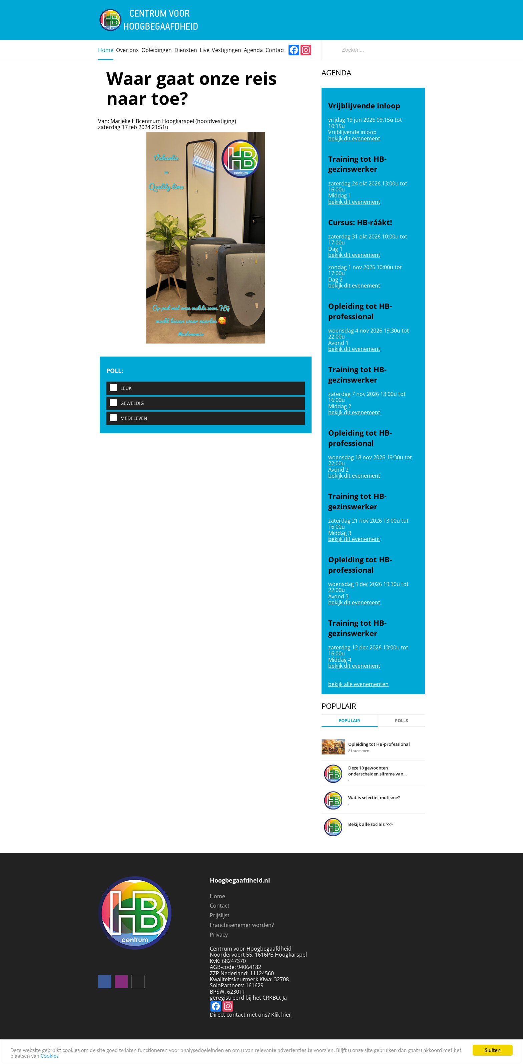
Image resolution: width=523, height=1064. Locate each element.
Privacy (219, 934)
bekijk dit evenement (354, 138)
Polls (401, 720)
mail (138, 981)
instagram (121, 981)
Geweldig (125, 403)
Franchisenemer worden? (242, 925)
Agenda (253, 50)
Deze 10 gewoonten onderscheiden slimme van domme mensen (375, 771)
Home (105, 50)
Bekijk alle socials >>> (370, 824)
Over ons (127, 50)
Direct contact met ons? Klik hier (250, 1014)
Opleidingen (156, 50)
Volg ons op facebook (104, 981)
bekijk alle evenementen (358, 684)
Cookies (50, 1056)
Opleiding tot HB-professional (379, 744)
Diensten (185, 50)
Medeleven (126, 418)
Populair (349, 720)
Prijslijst (219, 915)
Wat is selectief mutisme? (374, 797)
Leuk (119, 388)
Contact (275, 50)
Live (204, 50)
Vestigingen (226, 50)
